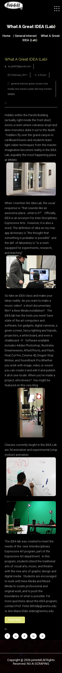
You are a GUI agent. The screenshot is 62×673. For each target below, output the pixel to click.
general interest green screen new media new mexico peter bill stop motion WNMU (30, 89)
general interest (26, 35)
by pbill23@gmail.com (18, 66)
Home (6, 35)
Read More (14, 619)
